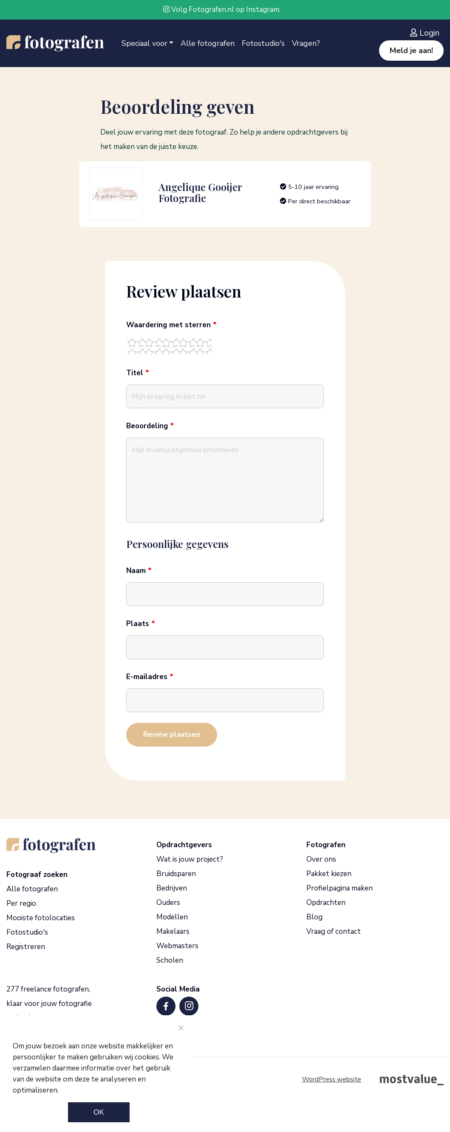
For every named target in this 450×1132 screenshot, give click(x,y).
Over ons (321, 859)
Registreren (25, 947)
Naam (139, 571)
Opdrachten (325, 902)
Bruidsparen (176, 874)
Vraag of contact (333, 931)
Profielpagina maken (339, 888)
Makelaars (173, 931)
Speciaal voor (144, 43)
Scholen (169, 960)
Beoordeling (150, 426)
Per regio (21, 903)
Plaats (140, 624)
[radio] (135, 345)
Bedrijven (171, 888)
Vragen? (306, 43)
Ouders (168, 902)
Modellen (172, 917)
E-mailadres (149, 677)
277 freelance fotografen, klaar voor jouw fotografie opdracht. (49, 1003)
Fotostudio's (263, 43)
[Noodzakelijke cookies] (180, 1027)
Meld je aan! (411, 50)
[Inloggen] (427, 33)
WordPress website (331, 1079)
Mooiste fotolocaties (40, 918)
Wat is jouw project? (189, 859)
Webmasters (177, 946)
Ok (98, 1112)
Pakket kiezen (328, 874)
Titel (137, 373)
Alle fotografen (208, 43)
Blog (314, 917)
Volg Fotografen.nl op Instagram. (221, 9)
